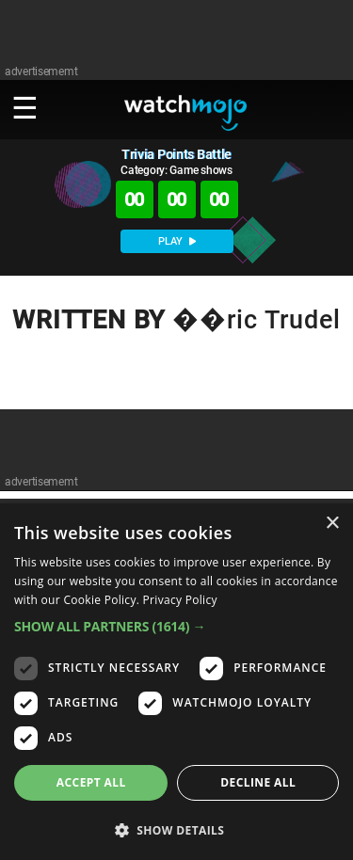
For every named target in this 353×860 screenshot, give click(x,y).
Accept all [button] (91, 782)
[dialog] (176, 681)
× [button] (332, 524)
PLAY (177, 241)
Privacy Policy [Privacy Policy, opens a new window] (180, 600)
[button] (176, 626)
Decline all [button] (258, 782)
